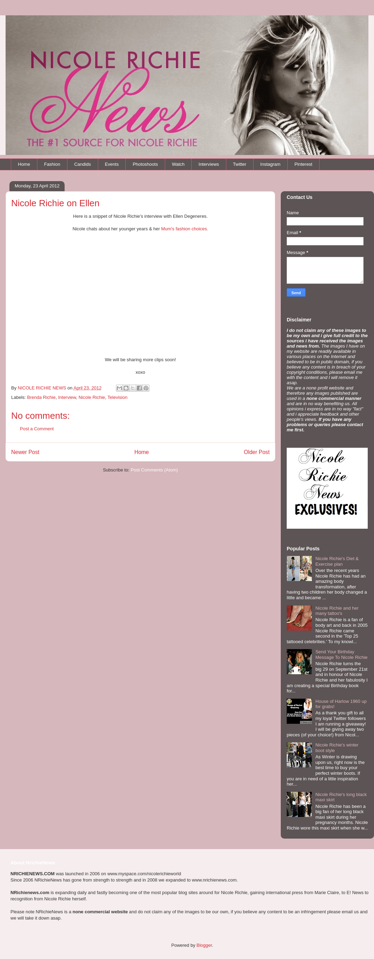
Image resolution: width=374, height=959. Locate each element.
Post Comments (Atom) (154, 470)
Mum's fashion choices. (184, 228)
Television (117, 397)
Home (24, 164)
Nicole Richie (92, 397)
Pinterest (303, 164)
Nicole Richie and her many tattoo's (337, 610)
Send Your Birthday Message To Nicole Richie (341, 654)
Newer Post (25, 452)
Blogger (204, 945)
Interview (67, 397)
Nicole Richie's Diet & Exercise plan (337, 561)
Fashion (52, 164)
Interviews (209, 164)
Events (112, 164)
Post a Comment (37, 428)
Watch (178, 164)
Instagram (270, 164)
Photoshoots (145, 164)
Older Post (257, 452)
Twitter (239, 164)
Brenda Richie (41, 397)
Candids (82, 164)
